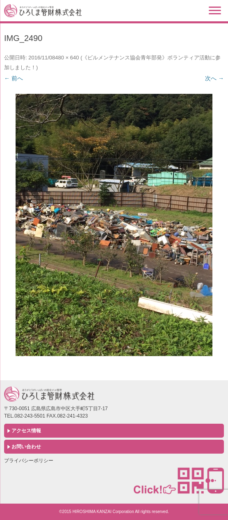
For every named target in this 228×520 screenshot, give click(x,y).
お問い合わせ (26, 447)
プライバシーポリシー (28, 460)
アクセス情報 (26, 431)
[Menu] (215, 10)
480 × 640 (67, 57)
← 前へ (13, 78)
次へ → (214, 78)
